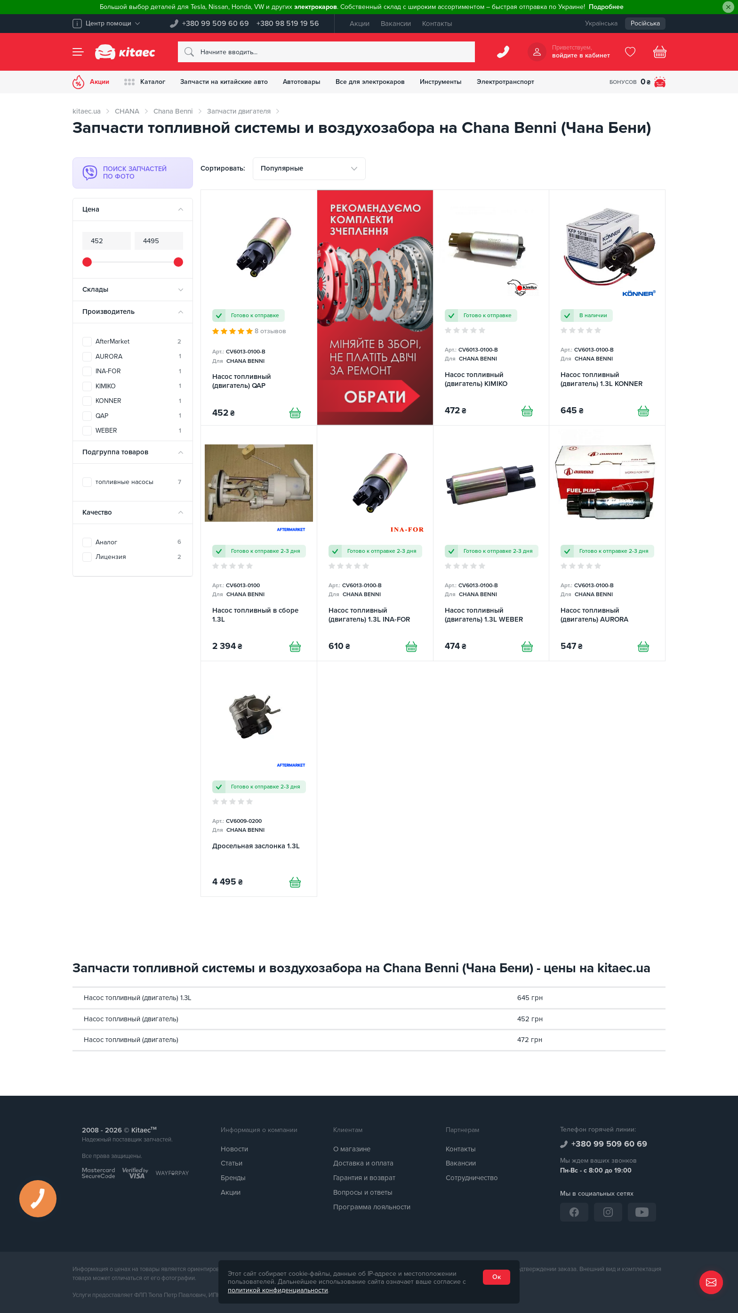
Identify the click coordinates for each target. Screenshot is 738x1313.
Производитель (108, 311)
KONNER (138, 401)
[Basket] (659, 51)
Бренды (233, 1177)
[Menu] (78, 51)
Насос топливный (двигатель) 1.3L (138, 997)
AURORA (138, 357)
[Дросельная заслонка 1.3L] (259, 778)
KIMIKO (138, 386)
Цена (90, 209)
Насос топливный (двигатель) (131, 1019)
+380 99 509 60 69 (215, 23)
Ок (496, 1277)
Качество (97, 512)
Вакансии (396, 23)
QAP (138, 416)
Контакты (437, 23)
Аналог (138, 542)
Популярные (282, 168)
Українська (601, 23)
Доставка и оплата (363, 1163)
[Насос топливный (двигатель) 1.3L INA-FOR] (375, 543)
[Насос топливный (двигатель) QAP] (259, 307)
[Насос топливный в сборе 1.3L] (259, 543)
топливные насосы (138, 482)
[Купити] (295, 412)
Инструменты (441, 82)
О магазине (351, 1149)
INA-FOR (138, 371)
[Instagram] (608, 1212)
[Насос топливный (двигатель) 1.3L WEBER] (491, 543)
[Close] (728, 7)
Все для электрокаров (370, 82)
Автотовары (302, 82)
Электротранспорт (505, 82)
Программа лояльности (371, 1207)
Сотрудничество (472, 1177)
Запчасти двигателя (239, 111)
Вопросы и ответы (363, 1192)
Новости (234, 1149)
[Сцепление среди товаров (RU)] (375, 307)
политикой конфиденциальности (278, 1290)
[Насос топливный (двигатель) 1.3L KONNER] (607, 307)
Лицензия (138, 557)
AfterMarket (138, 341)
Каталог (144, 82)
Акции (359, 23)
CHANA (127, 111)
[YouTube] (642, 1212)
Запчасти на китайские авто (224, 82)
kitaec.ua (86, 111)
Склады (95, 289)
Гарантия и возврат (364, 1177)
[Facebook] (574, 1212)
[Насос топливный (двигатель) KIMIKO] (491, 307)
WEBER (138, 431)
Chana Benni (173, 111)
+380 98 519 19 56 (288, 23)
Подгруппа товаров (115, 452)
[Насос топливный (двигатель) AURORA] (607, 543)
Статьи (231, 1163)
